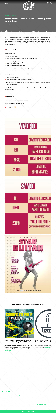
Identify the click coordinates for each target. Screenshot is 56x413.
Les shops (4, 383)
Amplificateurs (22, 387)
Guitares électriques (23, 381)
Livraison (4, 402)
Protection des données (6, 399)
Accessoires (21, 391)
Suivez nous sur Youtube (9, 391)
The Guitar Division (28, 5)
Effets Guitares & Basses (24, 389)
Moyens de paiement (6, 401)
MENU (6, 3)
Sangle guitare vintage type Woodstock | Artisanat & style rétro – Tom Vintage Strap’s (45, 387)
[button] (50, 331)
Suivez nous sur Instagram (5, 391)
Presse (3, 387)
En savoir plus (28, 371)
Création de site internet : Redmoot (28, 411)
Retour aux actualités (11, 15)
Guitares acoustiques (23, 383)
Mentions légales (5, 398)
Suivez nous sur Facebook (2, 391)
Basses (20, 385)
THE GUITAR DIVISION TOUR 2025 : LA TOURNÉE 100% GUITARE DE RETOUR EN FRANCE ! (45, 395)
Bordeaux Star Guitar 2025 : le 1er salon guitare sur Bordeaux (45, 402)
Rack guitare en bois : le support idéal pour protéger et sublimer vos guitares (45, 391)
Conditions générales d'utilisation (8, 395)
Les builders (4, 381)
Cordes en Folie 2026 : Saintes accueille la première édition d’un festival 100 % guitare (45, 383)
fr (53, 3)
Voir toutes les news (41, 404)
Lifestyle (21, 394)
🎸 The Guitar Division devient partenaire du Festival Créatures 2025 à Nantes (45, 398)
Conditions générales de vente (7, 396)
